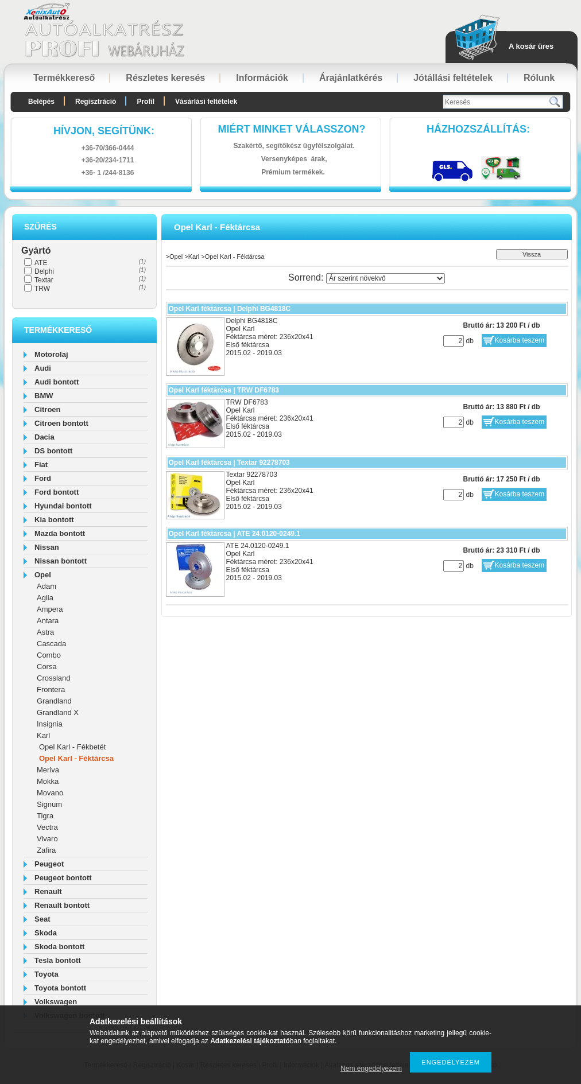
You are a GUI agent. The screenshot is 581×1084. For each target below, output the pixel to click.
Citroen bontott (61, 423)
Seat (42, 919)
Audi (42, 368)
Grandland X (58, 712)
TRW (42, 289)
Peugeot (49, 864)
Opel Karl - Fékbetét (72, 747)
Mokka (48, 781)
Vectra (47, 827)
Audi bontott (56, 382)
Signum (49, 804)
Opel (42, 574)
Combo (49, 655)
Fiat (41, 464)
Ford (42, 478)
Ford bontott (56, 492)
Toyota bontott (60, 988)
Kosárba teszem (520, 340)
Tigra (45, 815)
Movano (50, 792)
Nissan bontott (60, 561)
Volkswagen (55, 1001)
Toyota (46, 974)
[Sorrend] (385, 278)
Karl (43, 735)
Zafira (46, 850)
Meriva (48, 770)
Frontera (51, 689)
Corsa (47, 666)
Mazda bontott (59, 533)
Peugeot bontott (63, 877)
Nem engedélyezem (371, 1068)
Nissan (46, 547)
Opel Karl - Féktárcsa (76, 758)
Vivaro (47, 838)
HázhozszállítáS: (478, 129)
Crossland (54, 678)
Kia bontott (54, 519)
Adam (46, 586)
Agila (45, 597)
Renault (48, 891)
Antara (48, 620)
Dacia (44, 437)
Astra (45, 632)
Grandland (54, 701)
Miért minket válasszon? (292, 129)
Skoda (45, 932)
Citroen (47, 409)
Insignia (50, 724)
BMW (43, 395)
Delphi (44, 271)
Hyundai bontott (63, 506)
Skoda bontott (59, 946)
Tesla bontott (57, 960)
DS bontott (53, 450)
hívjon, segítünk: (103, 131)
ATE (40, 263)
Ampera (50, 609)
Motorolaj (51, 354)
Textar (43, 280)
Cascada (51, 643)
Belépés (41, 102)
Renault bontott (62, 905)
